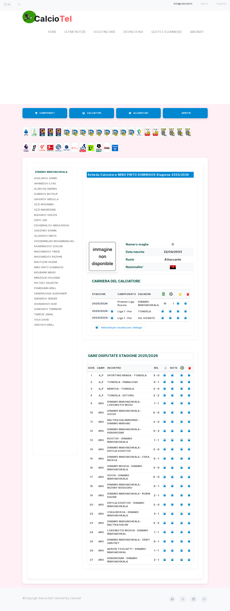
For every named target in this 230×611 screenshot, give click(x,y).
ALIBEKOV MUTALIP (46, 194)
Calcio (55, 18)
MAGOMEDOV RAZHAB (48, 257)
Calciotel (75, 598)
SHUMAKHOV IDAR (45, 304)
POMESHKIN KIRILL (45, 288)
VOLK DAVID (41, 320)
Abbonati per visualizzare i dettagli (118, 328)
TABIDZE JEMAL (43, 314)
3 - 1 (156, 514)
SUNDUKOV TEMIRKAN (47, 309)
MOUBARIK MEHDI (45, 273)
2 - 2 (156, 395)
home (52, 32)
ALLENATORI (138, 113)
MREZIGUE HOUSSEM (47, 278)
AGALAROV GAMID (45, 178)
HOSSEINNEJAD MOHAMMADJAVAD (55, 241)
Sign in (204, 3)
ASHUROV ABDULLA (46, 199)
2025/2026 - (103, 312)
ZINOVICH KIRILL (44, 325)
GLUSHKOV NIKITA (45, 236)
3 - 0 (156, 375)
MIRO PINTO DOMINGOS (48, 267)
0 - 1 (156, 382)
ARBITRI (186, 113)
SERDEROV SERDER (45, 299)
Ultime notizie (75, 32)
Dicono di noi (133, 32)
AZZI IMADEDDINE (45, 210)
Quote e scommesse (166, 32)
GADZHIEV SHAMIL (45, 231)
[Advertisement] (115, 73)
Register (221, 3)
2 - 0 (156, 422)
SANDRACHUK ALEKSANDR (50, 294)
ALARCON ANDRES (45, 189)
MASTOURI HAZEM (45, 262)
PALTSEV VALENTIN (46, 283)
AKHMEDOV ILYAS (45, 184)
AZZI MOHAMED (44, 205)
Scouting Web (104, 32)
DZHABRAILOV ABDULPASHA (51, 225)
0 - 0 (156, 413)
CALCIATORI (91, 113)
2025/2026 (100, 304)
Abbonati (197, 32)
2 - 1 (156, 495)
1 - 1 (156, 403)
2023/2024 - (103, 319)
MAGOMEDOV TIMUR (47, 252)
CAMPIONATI (44, 113)
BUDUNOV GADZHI (45, 215)
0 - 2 (156, 431)
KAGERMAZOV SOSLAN (48, 247)
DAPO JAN (40, 220)
